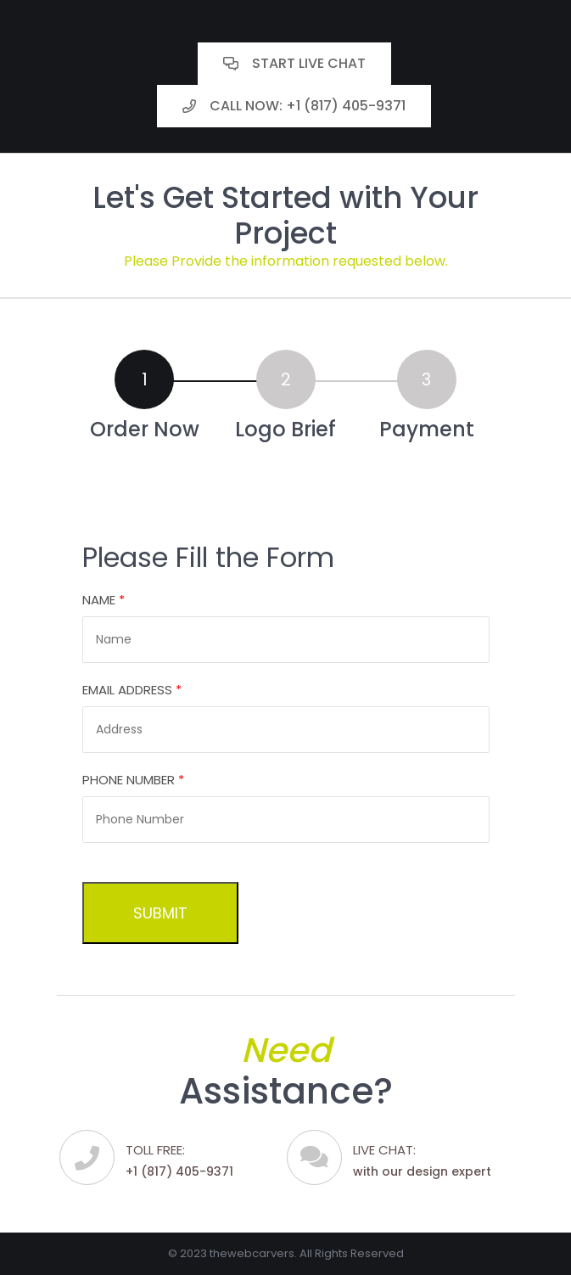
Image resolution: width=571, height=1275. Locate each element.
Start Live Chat (294, 63)
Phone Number (133, 780)
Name (103, 600)
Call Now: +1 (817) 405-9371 (294, 105)
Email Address (132, 690)
